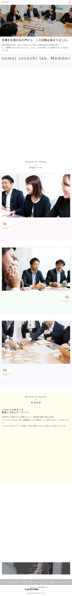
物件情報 (52, 582)
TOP (2, 582)
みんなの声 (23, 582)
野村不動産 (36, 588)
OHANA (5, 2)
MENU (69, 2)
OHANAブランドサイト (64, 582)
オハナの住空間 (42, 582)
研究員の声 (32, 582)
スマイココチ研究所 (12, 582)
